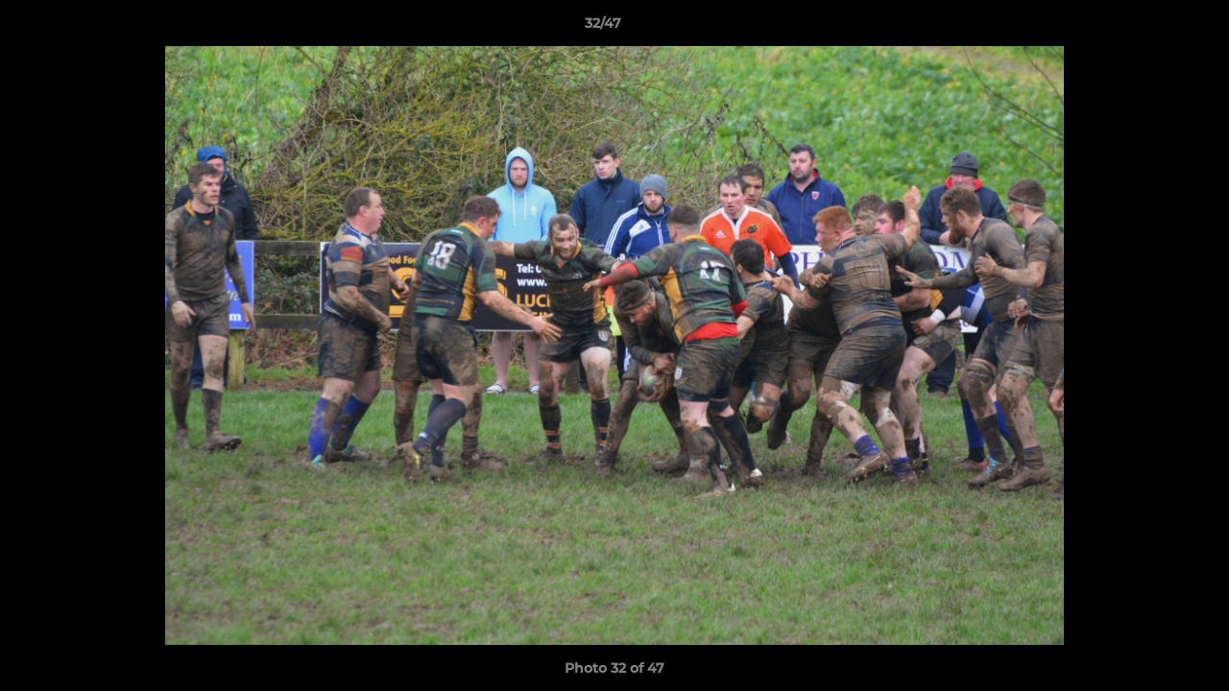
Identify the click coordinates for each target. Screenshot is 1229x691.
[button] (1148, 27)
